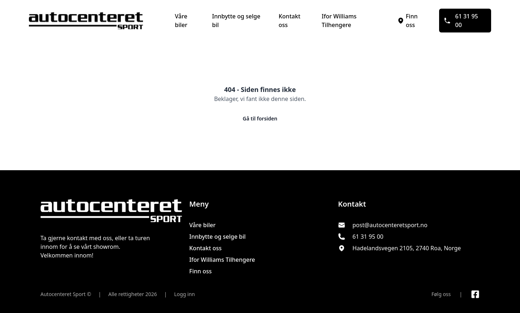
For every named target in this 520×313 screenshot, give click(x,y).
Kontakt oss (289, 20)
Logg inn (184, 294)
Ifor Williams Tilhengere (339, 20)
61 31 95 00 (461, 20)
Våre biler (181, 20)
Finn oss (407, 20)
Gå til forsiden (260, 118)
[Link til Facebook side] (475, 294)
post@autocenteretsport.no (390, 225)
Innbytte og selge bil (236, 20)
